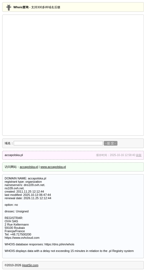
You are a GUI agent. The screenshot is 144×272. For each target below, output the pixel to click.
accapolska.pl (29, 166)
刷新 (139, 155)
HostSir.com (30, 265)
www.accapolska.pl (53, 166)
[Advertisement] (58, 75)
